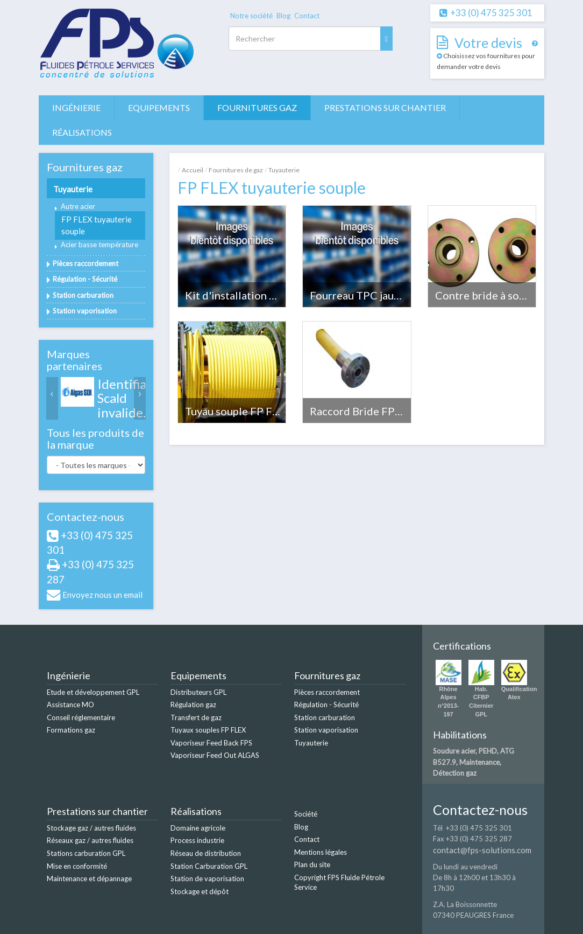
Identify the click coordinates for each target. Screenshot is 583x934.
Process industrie (197, 840)
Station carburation (83, 295)
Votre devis (488, 42)
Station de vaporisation (207, 878)
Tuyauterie (73, 189)
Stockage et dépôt (199, 891)
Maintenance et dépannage (89, 878)
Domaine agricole (197, 828)
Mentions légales (320, 852)
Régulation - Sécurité (85, 279)
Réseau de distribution (205, 853)
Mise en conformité (77, 866)
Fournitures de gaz (236, 170)
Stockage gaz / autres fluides (91, 828)
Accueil (192, 170)
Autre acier (78, 206)
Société (305, 814)
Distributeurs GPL (198, 692)
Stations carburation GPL (86, 853)
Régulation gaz (193, 704)
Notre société (251, 15)
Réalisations (82, 132)
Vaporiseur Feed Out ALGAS (214, 755)
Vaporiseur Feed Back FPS (211, 742)
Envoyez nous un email (102, 595)
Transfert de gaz (196, 717)
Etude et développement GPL (93, 692)
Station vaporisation (85, 310)
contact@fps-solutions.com (482, 850)
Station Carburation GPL (208, 866)
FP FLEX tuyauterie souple (96, 224)
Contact (306, 15)
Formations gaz (71, 730)
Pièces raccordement (85, 263)
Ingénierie (76, 107)
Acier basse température (99, 244)
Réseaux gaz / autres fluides (90, 840)
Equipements (159, 107)
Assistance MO (70, 704)
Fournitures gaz (257, 107)
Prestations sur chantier (385, 107)
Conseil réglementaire (81, 717)
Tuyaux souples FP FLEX (208, 730)
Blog (283, 15)
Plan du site (312, 864)
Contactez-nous (85, 516)
